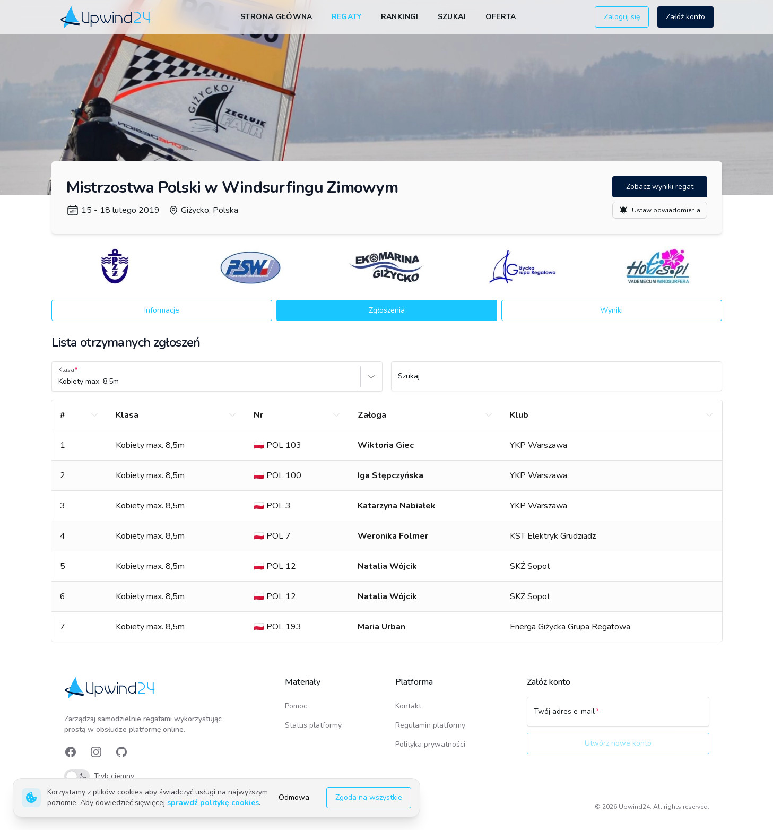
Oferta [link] (500, 17)
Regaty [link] (347, 17)
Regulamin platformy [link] (430, 725)
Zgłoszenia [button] (387, 310)
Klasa (66, 370)
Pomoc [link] (296, 706)
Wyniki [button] (611, 310)
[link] (106, 17)
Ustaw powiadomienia (659, 210)
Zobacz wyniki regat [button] (659, 186)
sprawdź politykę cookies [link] (213, 803)
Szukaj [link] (452, 17)
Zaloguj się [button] (622, 17)
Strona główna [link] (276, 17)
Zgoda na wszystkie (368, 797)
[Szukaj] (556, 381)
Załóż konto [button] (685, 17)
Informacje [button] (161, 310)
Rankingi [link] (400, 17)
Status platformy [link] (313, 725)
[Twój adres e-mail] (618, 716)
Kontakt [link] (408, 706)
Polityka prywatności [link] (430, 744)
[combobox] (59, 381)
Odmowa (294, 797)
